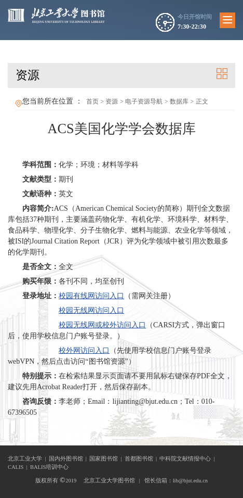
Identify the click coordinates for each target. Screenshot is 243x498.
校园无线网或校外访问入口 (102, 325)
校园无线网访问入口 (91, 310)
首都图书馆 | (142, 459)
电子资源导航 (144, 101)
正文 (202, 101)
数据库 (179, 101)
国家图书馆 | (107, 459)
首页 (92, 101)
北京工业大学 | (28, 459)
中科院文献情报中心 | (188, 459)
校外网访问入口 (84, 350)
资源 (111, 101)
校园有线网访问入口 (91, 296)
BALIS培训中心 (49, 467)
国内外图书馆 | (69, 459)
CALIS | (19, 467)
